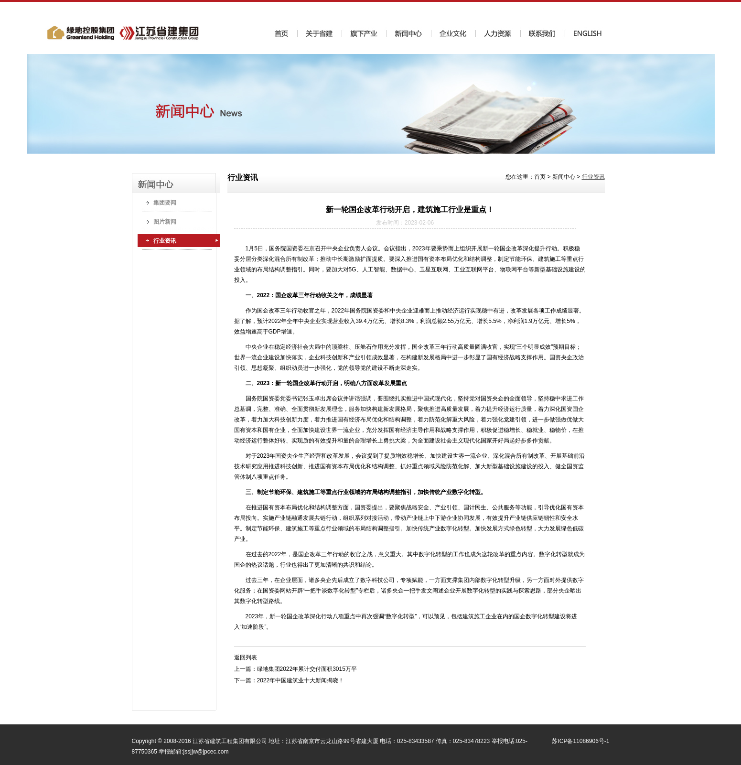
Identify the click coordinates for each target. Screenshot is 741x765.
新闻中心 (563, 176)
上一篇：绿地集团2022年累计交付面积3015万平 (295, 669)
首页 (540, 176)
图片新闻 (164, 221)
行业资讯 (164, 240)
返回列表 (245, 657)
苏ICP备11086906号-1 (580, 741)
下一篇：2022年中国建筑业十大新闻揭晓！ (289, 680)
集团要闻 (164, 202)
